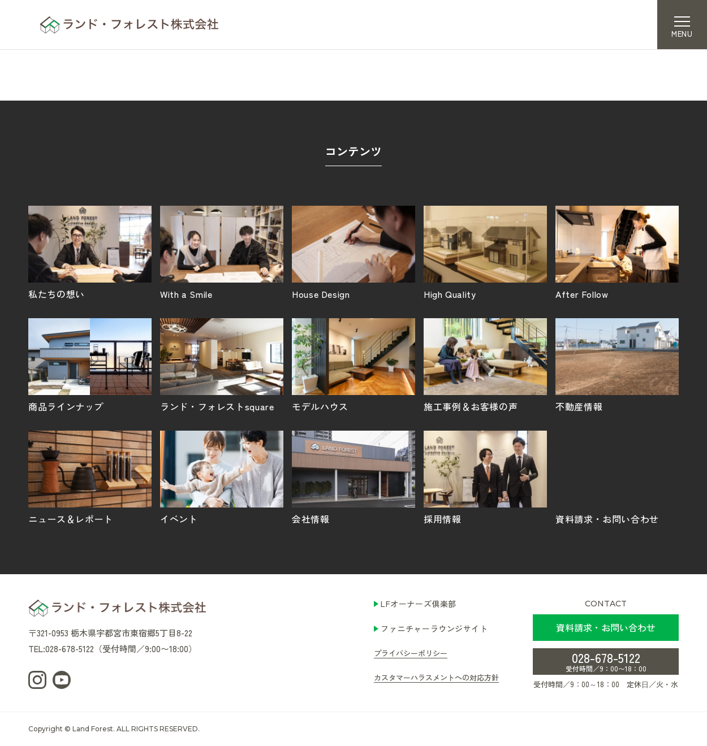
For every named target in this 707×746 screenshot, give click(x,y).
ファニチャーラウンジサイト (434, 628)
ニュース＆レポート (90, 477)
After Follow (617, 252)
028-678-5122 (606, 660)
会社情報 (353, 477)
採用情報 (485, 477)
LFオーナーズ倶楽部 (418, 604)
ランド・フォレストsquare (221, 364)
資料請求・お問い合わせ (617, 477)
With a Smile (221, 252)
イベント (221, 477)
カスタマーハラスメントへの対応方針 (436, 677)
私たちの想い (90, 252)
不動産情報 (617, 364)
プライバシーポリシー (410, 653)
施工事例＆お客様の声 (485, 364)
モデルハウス (353, 364)
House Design (353, 252)
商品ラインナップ (90, 364)
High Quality (485, 252)
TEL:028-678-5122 (61, 648)
